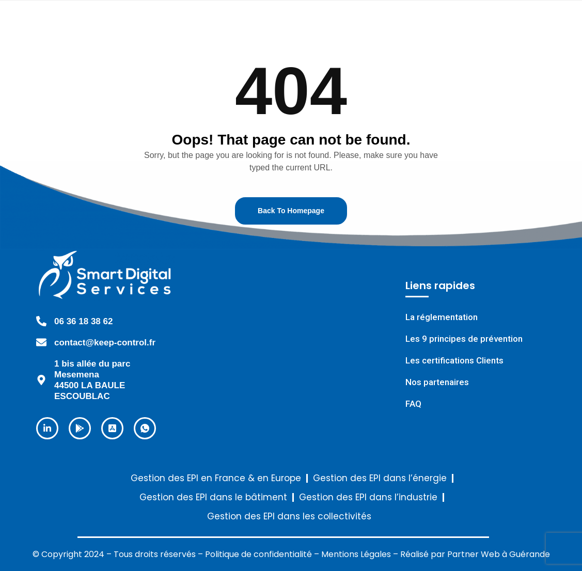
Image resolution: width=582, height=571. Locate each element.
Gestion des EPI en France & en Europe (216, 478)
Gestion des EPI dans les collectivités (289, 516)
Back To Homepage (291, 211)
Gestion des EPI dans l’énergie (380, 478)
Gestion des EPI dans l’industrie (368, 497)
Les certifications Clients (454, 360)
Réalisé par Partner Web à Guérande (475, 554)
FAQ (413, 404)
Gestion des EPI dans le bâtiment (213, 497)
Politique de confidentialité (258, 554)
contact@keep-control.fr (104, 342)
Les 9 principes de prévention (464, 339)
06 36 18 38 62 (83, 321)
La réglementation (441, 317)
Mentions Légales (356, 554)
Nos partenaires (437, 382)
